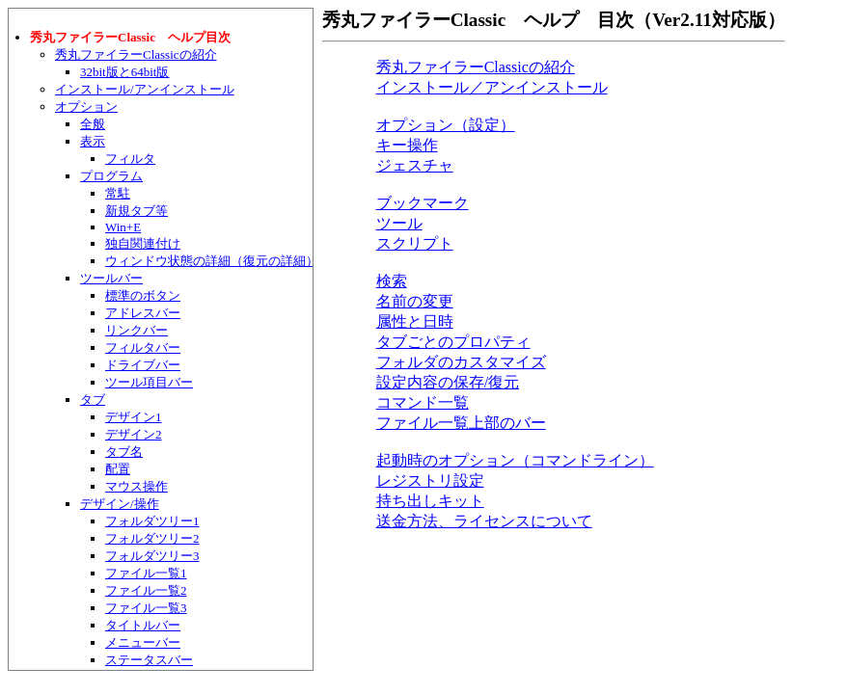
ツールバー (111, 278)
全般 (92, 124)
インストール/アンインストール (144, 89)
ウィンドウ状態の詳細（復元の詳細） (211, 261)
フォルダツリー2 (152, 538)
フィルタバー (142, 347)
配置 (117, 469)
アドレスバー (142, 313)
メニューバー (142, 642)
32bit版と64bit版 (124, 72)
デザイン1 (133, 417)
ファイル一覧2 (146, 590)
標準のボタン (142, 295)
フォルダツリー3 (152, 555)
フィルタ (130, 158)
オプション (86, 106)
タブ (92, 399)
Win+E (123, 227)
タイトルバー (142, 625)
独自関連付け (142, 243)
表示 (92, 141)
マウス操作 (136, 486)
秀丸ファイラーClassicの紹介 (136, 54)
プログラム (111, 176)
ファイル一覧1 (146, 573)
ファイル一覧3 (146, 608)
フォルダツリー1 (152, 521)
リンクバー (136, 330)
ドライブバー (142, 365)
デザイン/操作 (119, 503)
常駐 (117, 193)
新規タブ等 (136, 210)
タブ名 (124, 451)
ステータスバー (149, 660)
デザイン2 (133, 434)
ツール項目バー (149, 382)
